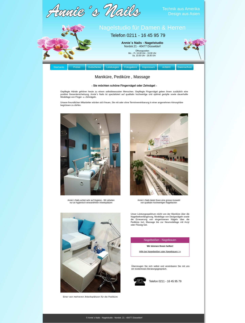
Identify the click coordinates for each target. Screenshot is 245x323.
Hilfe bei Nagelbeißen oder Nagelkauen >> (160, 251)
